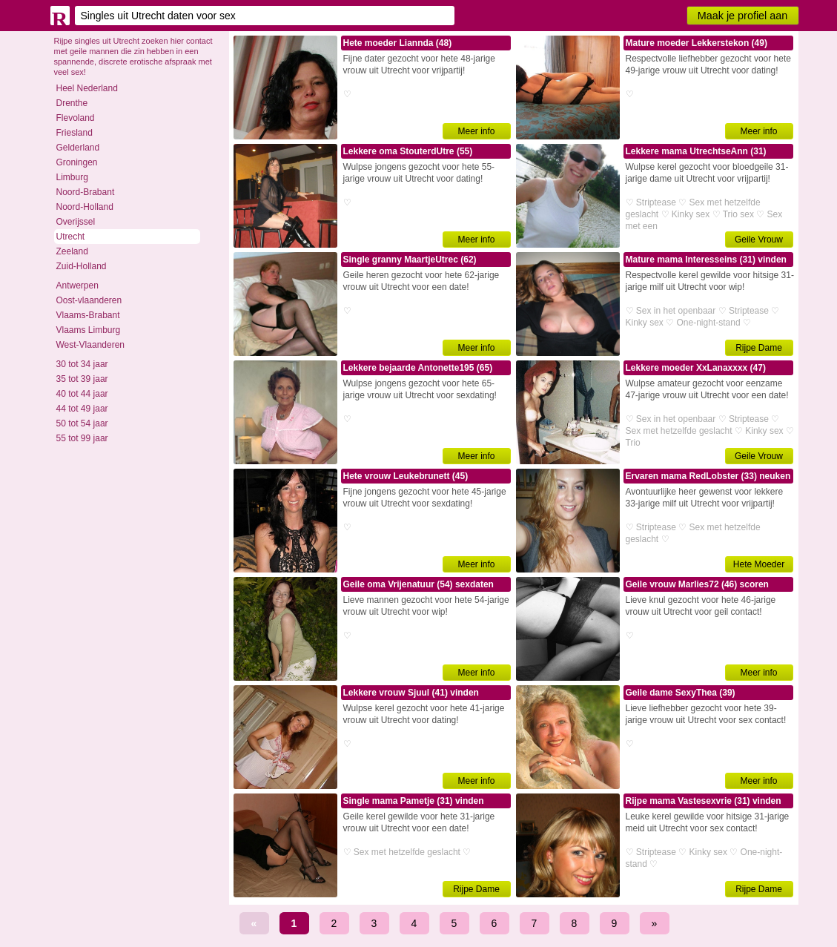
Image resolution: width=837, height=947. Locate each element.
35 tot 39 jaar (82, 379)
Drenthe (72, 103)
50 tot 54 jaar (82, 423)
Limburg (72, 177)
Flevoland (75, 118)
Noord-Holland (84, 207)
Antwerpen (77, 285)
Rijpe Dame (758, 348)
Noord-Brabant (85, 192)
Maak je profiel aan (743, 16)
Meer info (475, 131)
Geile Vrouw (759, 239)
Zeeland (72, 251)
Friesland (74, 133)
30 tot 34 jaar (82, 364)
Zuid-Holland (81, 266)
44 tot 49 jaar (82, 408)
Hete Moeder (758, 564)
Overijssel (76, 222)
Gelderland (78, 147)
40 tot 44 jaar (82, 394)
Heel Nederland (87, 88)
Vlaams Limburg (88, 330)
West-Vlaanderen (90, 345)
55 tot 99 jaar (82, 438)
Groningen (77, 162)
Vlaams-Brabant (88, 315)
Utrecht (70, 236)
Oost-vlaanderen (89, 300)
